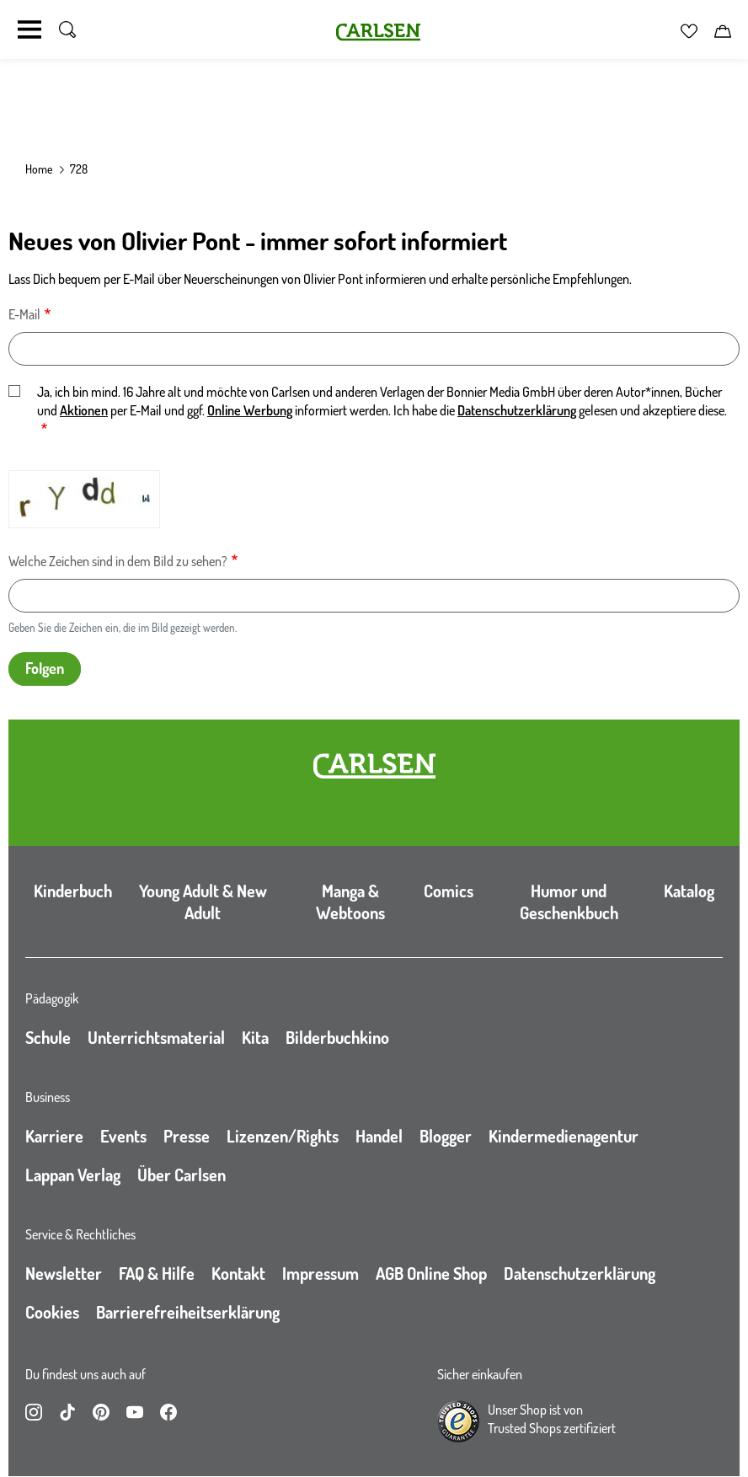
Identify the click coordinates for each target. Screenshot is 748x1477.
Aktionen (84, 410)
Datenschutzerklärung (516, 410)
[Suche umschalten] (67, 29)
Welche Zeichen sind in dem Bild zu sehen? (117, 561)
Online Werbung (249, 410)
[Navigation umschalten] (29, 29)
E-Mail (24, 314)
